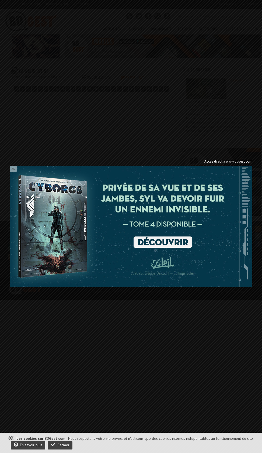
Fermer (60, 444)
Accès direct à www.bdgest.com (228, 161)
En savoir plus (28, 444)
